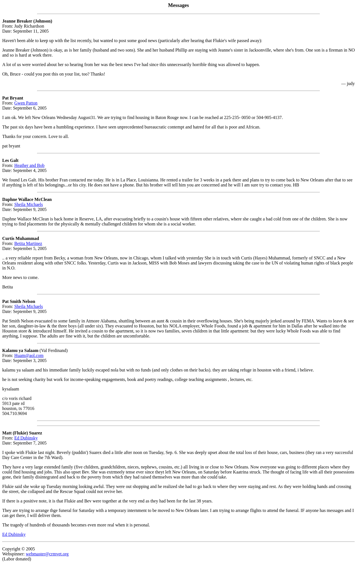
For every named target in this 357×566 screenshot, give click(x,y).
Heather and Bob (29, 165)
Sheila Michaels (28, 204)
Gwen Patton (25, 103)
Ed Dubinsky (26, 438)
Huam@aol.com (29, 355)
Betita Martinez (28, 243)
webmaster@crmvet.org (47, 554)
